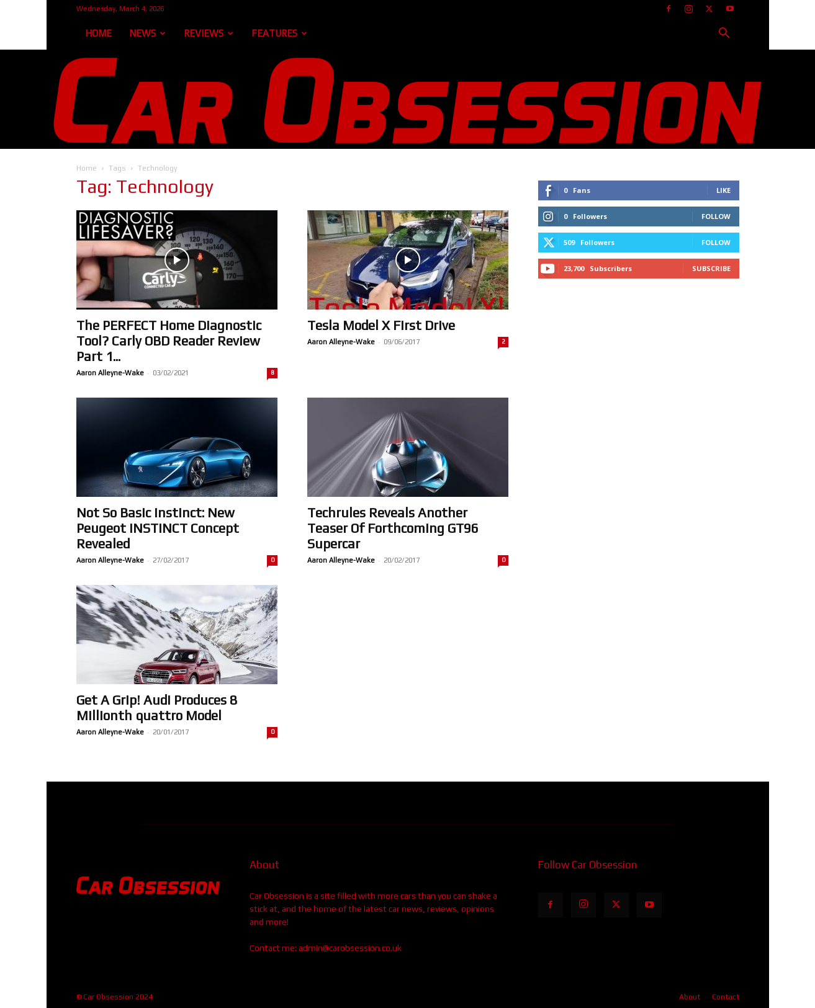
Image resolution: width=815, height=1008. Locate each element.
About (689, 996)
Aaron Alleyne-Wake (110, 373)
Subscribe (711, 268)
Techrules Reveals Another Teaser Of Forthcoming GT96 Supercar (393, 528)
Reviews (208, 33)
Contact (725, 996)
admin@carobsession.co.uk (350, 948)
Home (98, 33)
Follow (716, 216)
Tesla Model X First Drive (381, 325)
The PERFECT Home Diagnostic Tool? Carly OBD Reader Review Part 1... (168, 341)
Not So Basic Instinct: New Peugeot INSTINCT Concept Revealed (157, 528)
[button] (724, 34)
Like (723, 190)
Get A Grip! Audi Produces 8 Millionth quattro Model (156, 707)
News (147, 33)
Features (279, 33)
